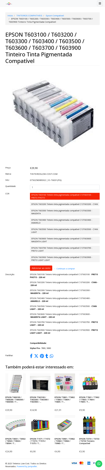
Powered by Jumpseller (27, 466)
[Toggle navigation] (100, 3)
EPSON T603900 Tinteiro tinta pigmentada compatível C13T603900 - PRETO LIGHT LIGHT (61, 258)
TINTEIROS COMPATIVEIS (29, 15)
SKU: (7, 180)
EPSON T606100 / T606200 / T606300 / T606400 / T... (14, 399)
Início (10, 15)
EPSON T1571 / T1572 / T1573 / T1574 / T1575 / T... (40, 441)
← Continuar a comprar (64, 268)
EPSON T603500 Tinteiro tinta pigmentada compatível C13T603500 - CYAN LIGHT (64, 230)
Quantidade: (10, 186)
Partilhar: (9, 355)
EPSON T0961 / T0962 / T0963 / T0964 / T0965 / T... (65, 441)
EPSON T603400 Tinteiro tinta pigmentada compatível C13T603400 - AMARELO (61, 221)
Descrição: (10, 274)
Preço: (8, 167)
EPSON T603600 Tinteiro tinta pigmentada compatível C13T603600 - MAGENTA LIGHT (61, 240)
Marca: (8, 174)
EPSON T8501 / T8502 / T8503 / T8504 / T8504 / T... (15, 441)
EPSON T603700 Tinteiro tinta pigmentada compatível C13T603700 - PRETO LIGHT (61, 249)
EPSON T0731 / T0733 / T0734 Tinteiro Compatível (89, 441)
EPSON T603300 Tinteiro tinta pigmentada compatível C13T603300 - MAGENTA (61, 212)
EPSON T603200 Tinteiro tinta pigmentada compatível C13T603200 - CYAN (64, 204)
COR (7, 193)
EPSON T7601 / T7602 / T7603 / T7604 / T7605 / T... (89, 399)
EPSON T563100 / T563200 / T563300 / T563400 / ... (39, 399)
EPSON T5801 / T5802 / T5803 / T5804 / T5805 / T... (65, 399)
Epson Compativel (55, 15)
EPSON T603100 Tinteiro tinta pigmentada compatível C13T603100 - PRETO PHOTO (61, 196)
